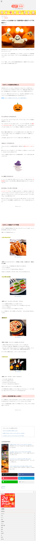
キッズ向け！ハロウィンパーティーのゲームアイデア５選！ (13, 435)
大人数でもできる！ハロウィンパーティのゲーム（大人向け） (14, 433)
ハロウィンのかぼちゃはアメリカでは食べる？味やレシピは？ (21, 466)
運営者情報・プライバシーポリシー (18, 531)
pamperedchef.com (18, 296)
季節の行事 (3, 486)
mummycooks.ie (19, 371)
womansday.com (19, 337)
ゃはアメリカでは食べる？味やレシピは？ (10, 430)
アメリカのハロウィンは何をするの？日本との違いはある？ (20, 458)
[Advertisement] (18, 74)
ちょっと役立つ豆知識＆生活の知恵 (18, 538)
